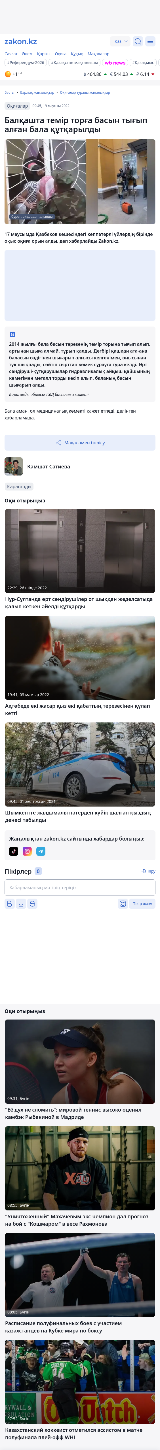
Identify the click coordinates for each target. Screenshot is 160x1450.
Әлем (27, 53)
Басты (9, 92)
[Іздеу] (138, 41)
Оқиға (60, 53)
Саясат (11, 53)
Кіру (151, 871)
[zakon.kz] (21, 41)
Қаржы (43, 53)
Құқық (77, 53)
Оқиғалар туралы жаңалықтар (85, 92)
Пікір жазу (142, 903)
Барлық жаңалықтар (37, 92)
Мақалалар (98, 53)
